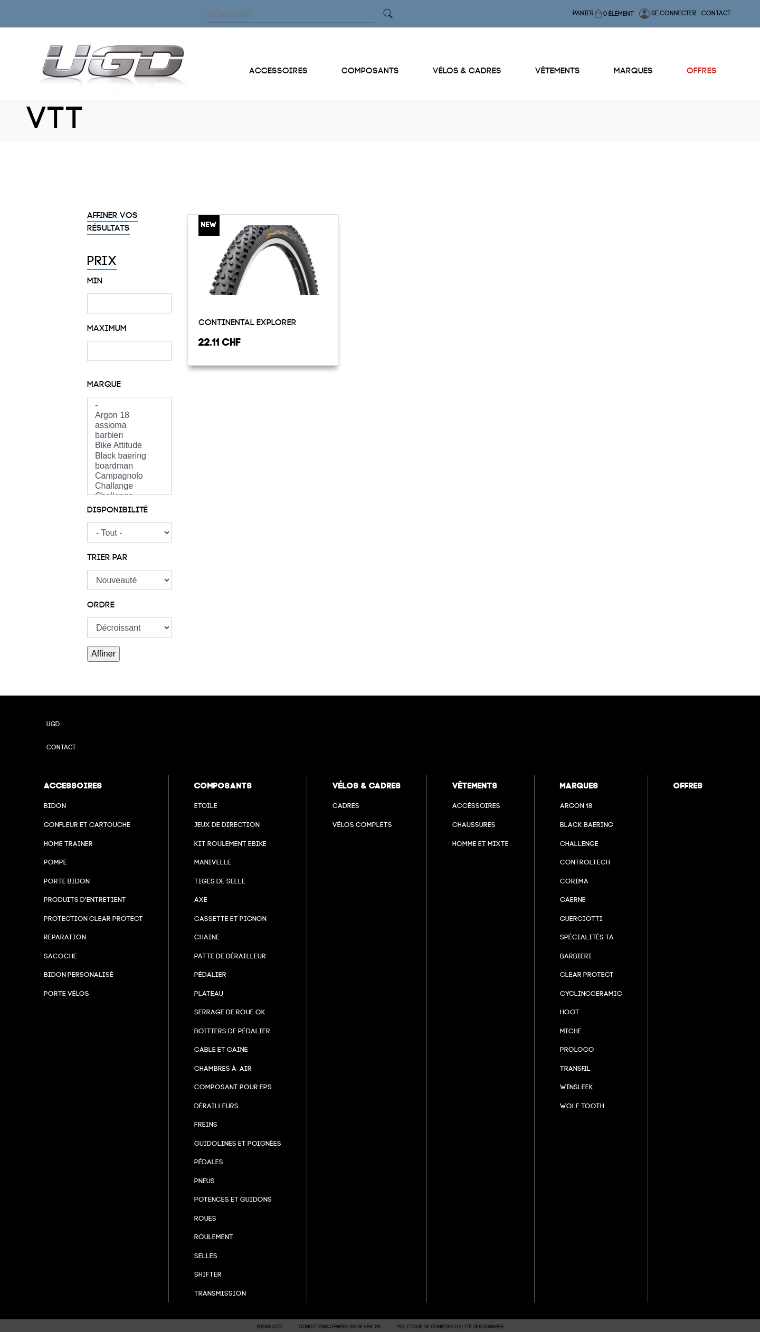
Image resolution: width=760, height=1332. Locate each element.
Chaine (207, 937)
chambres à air (223, 1068)
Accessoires (278, 70)
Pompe (55, 862)
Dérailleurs (216, 1106)
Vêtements (557, 70)
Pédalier (210, 974)
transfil (575, 1068)
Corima (574, 881)
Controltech (585, 862)
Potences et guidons (233, 1199)
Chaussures (474, 825)
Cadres (345, 806)
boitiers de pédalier (232, 1031)
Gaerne (573, 899)
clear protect (587, 974)
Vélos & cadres (467, 70)
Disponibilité (117, 510)
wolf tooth (582, 1106)
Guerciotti (581, 918)
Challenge (579, 844)
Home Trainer (68, 844)
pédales (208, 1162)
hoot (570, 1012)
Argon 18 (129, 416)
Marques (633, 70)
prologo (577, 1049)
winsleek (576, 1087)
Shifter (208, 1274)
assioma (129, 426)
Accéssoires (476, 806)
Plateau (208, 993)
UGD (53, 724)
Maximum (107, 328)
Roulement (213, 1237)
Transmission (220, 1293)
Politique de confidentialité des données (450, 1326)
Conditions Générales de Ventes (340, 1326)
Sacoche (60, 956)
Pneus (204, 1181)
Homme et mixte (480, 844)
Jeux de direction (227, 825)
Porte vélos (66, 993)
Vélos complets (362, 825)
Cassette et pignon (230, 918)
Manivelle (212, 862)
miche (571, 1031)
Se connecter (667, 13)
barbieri (129, 436)
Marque (104, 384)
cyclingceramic (591, 993)
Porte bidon (67, 881)
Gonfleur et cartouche (87, 825)
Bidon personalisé (78, 974)
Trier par (107, 557)
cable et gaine (221, 1049)
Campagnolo (129, 476)
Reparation (65, 937)
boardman (129, 466)
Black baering (129, 456)
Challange (129, 486)
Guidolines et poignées (237, 1143)
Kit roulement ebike (230, 844)
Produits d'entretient (85, 899)
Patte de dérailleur (230, 956)
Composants (370, 70)
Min (94, 281)
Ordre (101, 605)
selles (205, 1256)
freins (205, 1124)
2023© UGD (269, 1326)
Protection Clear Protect (93, 918)
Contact (716, 13)
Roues (205, 1218)
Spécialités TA (587, 937)
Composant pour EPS (233, 1087)
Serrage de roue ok (229, 1012)
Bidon (55, 806)
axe (200, 899)
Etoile (205, 806)
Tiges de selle (219, 881)
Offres (702, 70)
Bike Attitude (129, 446)
